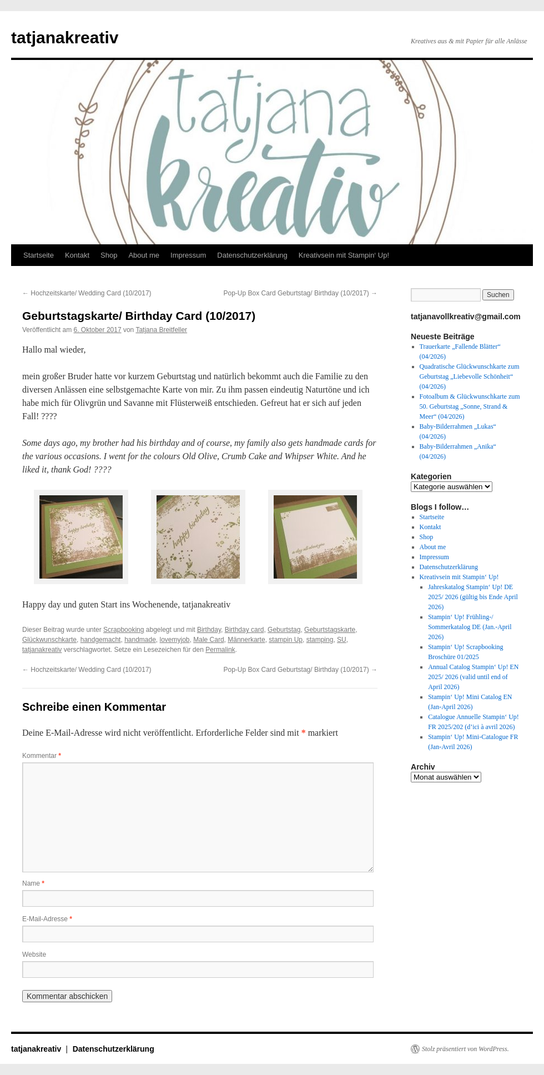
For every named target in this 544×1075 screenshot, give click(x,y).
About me (143, 255)
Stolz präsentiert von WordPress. (465, 1049)
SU (341, 640)
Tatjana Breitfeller (161, 330)
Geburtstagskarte (329, 630)
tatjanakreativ (64, 37)
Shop (108, 255)
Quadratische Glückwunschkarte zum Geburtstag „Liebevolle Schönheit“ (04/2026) (470, 376)
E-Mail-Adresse (47, 919)
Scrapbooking (123, 630)
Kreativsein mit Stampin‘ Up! (344, 255)
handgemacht (100, 640)
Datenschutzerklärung (252, 255)
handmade (140, 640)
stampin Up (286, 640)
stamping (320, 640)
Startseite (38, 255)
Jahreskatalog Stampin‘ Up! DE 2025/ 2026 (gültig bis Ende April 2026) (473, 597)
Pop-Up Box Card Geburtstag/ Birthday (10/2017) (300, 293)
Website (34, 954)
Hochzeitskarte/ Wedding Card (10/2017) (87, 293)
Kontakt (77, 255)
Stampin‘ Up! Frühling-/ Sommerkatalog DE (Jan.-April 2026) (469, 627)
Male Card (208, 640)
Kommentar (41, 756)
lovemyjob (175, 640)
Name (33, 883)
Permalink (220, 650)
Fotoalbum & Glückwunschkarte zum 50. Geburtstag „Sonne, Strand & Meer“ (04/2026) (470, 406)
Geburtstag (284, 630)
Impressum (188, 255)
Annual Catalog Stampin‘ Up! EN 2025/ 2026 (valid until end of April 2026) (473, 677)
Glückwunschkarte (49, 640)
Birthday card (244, 630)
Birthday (209, 630)
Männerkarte (246, 640)
